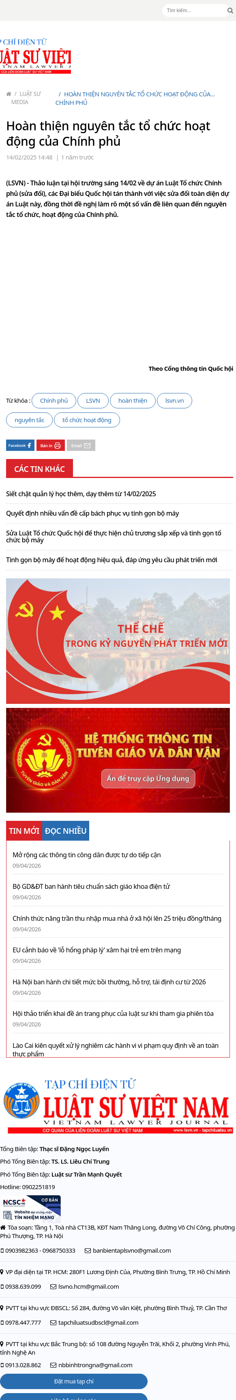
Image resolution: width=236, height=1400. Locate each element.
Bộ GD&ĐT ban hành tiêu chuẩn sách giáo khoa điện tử (91, 886)
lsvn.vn (174, 400)
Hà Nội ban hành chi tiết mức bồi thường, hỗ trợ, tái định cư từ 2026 (109, 982)
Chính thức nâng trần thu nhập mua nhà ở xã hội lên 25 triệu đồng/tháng (117, 918)
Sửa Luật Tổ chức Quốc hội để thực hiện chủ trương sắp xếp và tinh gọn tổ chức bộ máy (113, 537)
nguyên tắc (29, 420)
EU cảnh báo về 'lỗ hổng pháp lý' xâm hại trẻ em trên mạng (97, 950)
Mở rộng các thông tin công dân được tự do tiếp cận (87, 855)
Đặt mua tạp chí (74, 1381)
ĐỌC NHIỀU (66, 831)
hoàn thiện (132, 400)
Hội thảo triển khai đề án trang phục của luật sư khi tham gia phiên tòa (113, 1013)
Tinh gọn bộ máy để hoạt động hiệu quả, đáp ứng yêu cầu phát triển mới (111, 560)
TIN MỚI (24, 831)
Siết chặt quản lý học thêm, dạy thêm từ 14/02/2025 (81, 494)
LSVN (93, 400)
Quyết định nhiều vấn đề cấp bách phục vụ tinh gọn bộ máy (92, 513)
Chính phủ (54, 400)
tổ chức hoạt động (86, 420)
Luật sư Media (26, 98)
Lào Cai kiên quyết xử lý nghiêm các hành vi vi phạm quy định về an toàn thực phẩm (116, 1049)
